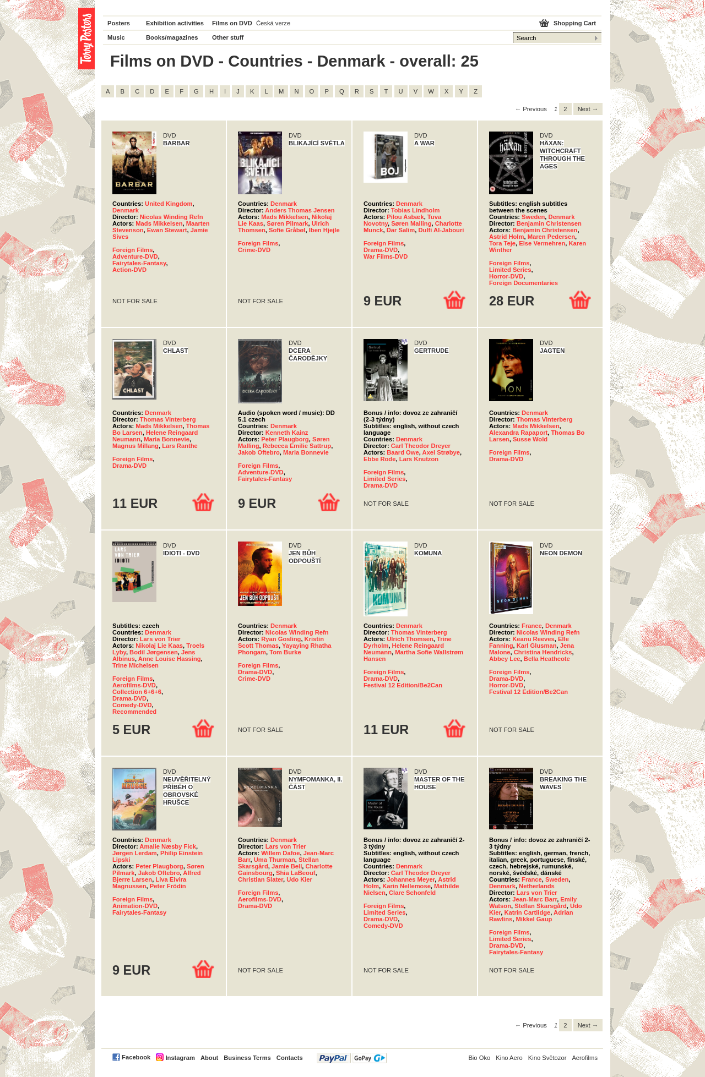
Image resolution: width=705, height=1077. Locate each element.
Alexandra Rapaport (518, 432)
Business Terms (247, 1057)
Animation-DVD (135, 906)
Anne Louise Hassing (169, 658)
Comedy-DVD (131, 705)
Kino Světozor (547, 1057)
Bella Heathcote (547, 658)
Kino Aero (509, 1057)
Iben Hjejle (324, 230)
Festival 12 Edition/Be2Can (403, 685)
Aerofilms (585, 1057)
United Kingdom (168, 203)
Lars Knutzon (418, 459)
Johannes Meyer (411, 879)
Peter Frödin (168, 886)
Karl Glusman (537, 645)
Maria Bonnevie (166, 439)
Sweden (533, 217)
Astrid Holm (506, 236)
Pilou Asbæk (405, 217)
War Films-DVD (386, 256)
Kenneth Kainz (286, 432)
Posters (118, 23)
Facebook (136, 1057)
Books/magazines (172, 37)
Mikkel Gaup (534, 919)
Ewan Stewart (167, 230)
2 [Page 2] (565, 109)
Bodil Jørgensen (153, 652)
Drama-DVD (381, 250)
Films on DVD (232, 23)
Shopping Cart (575, 23)
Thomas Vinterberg (168, 419)
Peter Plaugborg (284, 439)
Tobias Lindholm (415, 210)
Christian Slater (260, 879)
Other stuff (227, 37)
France (532, 625)
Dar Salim (401, 230)
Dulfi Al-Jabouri (441, 230)
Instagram (179, 1057)
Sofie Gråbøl (287, 230)
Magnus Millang (135, 445)
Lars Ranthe (180, 445)
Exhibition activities (175, 23)
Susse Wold (530, 439)
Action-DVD (129, 269)
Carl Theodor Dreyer (421, 445)
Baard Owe (403, 452)
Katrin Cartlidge (527, 912)
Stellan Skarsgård (540, 906)
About (209, 1057)
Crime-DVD (254, 250)
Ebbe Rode (379, 459)
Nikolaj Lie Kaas (159, 645)
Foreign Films (132, 250)
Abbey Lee (504, 658)
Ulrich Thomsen (410, 639)
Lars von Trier (160, 639)
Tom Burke (285, 652)
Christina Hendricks (543, 652)
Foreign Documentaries (523, 283)
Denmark (125, 210)
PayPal (352, 1058)
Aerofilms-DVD (134, 685)
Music (116, 37)
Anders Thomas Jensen (299, 210)
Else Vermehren (542, 243)
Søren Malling (411, 223)
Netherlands (537, 886)
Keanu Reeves (533, 639)
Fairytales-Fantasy (139, 263)
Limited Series (510, 269)
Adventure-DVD (135, 256)
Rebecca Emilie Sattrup (297, 445)
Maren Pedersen (551, 236)
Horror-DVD (506, 276)
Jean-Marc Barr (534, 899)
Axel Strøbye (441, 452)
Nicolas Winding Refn (171, 217)
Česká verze (273, 23)
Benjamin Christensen (549, 223)
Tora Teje (502, 243)
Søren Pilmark (287, 223)
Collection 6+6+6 (136, 691)
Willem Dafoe (280, 853)
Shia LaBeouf (295, 873)
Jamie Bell (287, 866)
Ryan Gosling (281, 639)
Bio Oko (479, 1057)
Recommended (134, 711)
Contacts (289, 1057)
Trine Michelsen (135, 665)
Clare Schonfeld (412, 892)
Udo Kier (299, 879)
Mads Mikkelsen (158, 223)
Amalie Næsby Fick (167, 846)
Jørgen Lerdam (134, 853)
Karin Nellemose (406, 886)
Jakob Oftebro (259, 452)
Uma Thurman (274, 859)
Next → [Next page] (588, 109)
